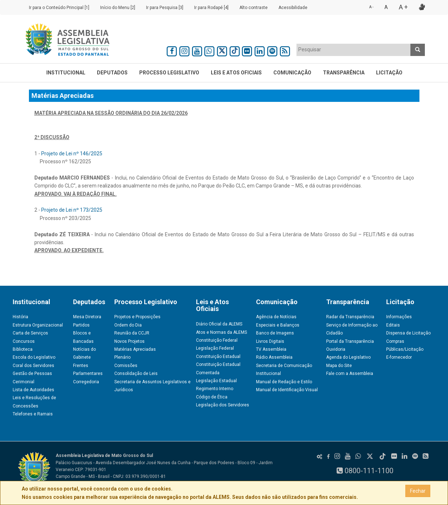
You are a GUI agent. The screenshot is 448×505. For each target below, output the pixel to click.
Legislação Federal (215, 348)
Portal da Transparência (350, 341)
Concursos (24, 341)
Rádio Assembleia (274, 357)
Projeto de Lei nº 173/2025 (71, 210)
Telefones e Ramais (33, 413)
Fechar (418, 491)
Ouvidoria (335, 349)
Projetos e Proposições (137, 316)
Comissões (125, 365)
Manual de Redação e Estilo (284, 381)
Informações (399, 316)
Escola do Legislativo (34, 357)
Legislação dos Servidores (222, 404)
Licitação (389, 72)
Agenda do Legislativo (348, 357)
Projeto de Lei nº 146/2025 (71, 153)
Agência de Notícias (276, 316)
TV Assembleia (271, 349)
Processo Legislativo (169, 72)
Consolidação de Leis (136, 373)
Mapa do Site (339, 365)
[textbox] (353, 49)
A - (371, 7)
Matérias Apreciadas (135, 349)
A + (403, 7)
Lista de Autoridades (33, 389)
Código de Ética (211, 397)
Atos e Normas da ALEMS (221, 332)
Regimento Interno (214, 388)
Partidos (81, 325)
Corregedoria (86, 381)
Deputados (112, 72)
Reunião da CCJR (131, 333)
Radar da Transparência (350, 316)
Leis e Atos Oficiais (236, 72)
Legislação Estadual (216, 380)
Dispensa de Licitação (408, 333)
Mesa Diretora (87, 316)
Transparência (343, 72)
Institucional (65, 72)
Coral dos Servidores (33, 365)
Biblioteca (23, 349)
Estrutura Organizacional (38, 325)
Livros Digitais (270, 341)
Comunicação (292, 72)
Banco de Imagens (275, 333)
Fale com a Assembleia (349, 373)
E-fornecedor (399, 357)
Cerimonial (23, 381)
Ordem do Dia (128, 325)
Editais (393, 325)
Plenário (122, 357)
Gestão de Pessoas (32, 373)
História (20, 316)
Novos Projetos (129, 341)
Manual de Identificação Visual (287, 389)
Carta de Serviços (30, 333)
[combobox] (353, 50)
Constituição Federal (217, 340)
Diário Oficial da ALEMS (219, 324)
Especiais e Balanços (277, 325)
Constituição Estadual (218, 356)
